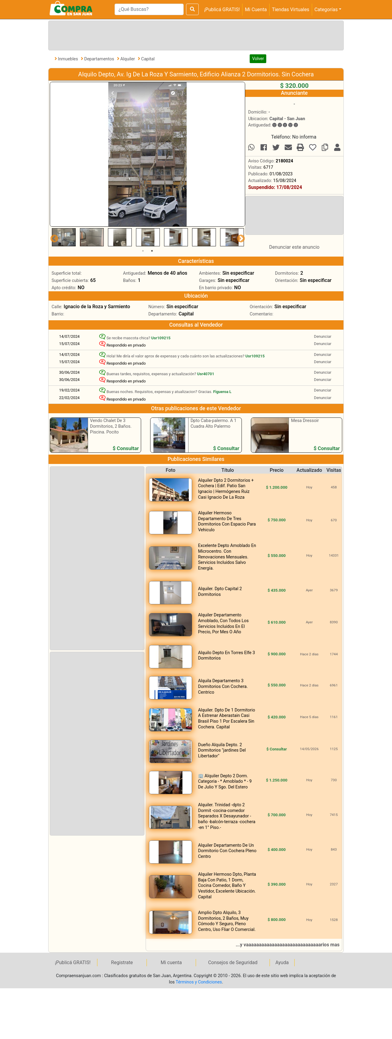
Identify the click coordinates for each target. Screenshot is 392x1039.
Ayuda (282, 962)
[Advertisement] (195, 34)
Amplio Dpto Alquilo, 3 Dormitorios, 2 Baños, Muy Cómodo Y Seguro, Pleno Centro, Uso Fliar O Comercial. (227, 921)
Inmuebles (68, 59)
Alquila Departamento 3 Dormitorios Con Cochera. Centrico (223, 686)
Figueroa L (222, 391)
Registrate (122, 962)
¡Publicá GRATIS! (222, 9)
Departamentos (99, 59)
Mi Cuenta (256, 9)
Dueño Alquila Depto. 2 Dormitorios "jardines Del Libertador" (222, 750)
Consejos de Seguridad (233, 962)
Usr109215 (161, 338)
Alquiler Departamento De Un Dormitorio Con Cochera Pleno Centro (227, 851)
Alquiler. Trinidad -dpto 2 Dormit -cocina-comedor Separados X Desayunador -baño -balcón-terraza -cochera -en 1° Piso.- (226, 816)
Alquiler (128, 59)
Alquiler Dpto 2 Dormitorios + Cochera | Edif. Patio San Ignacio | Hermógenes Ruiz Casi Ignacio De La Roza (226, 489)
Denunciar (322, 336)
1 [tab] (143, 251)
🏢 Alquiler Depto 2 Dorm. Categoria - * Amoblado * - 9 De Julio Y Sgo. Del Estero (225, 781)
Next (239, 237)
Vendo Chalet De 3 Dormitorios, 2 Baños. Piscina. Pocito (111, 426)
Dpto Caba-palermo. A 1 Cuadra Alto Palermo (213, 423)
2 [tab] (152, 251)
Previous (53, 237)
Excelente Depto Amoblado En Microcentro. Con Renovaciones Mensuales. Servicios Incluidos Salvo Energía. (227, 557)
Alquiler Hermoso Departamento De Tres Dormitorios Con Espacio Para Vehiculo (227, 521)
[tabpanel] (64, 237)
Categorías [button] (326, 9)
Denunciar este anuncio (294, 247)
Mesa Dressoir (305, 420)
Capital (148, 59)
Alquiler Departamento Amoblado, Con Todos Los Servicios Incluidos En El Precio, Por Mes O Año (223, 623)
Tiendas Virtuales (290, 9)
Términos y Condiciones (199, 982)
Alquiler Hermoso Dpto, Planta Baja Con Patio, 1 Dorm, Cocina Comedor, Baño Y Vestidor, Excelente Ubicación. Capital (227, 885)
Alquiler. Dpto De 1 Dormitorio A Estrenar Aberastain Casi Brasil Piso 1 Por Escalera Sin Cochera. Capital (226, 719)
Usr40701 (205, 374)
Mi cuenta (171, 962)
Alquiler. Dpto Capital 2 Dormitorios (220, 591)
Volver (258, 58)
